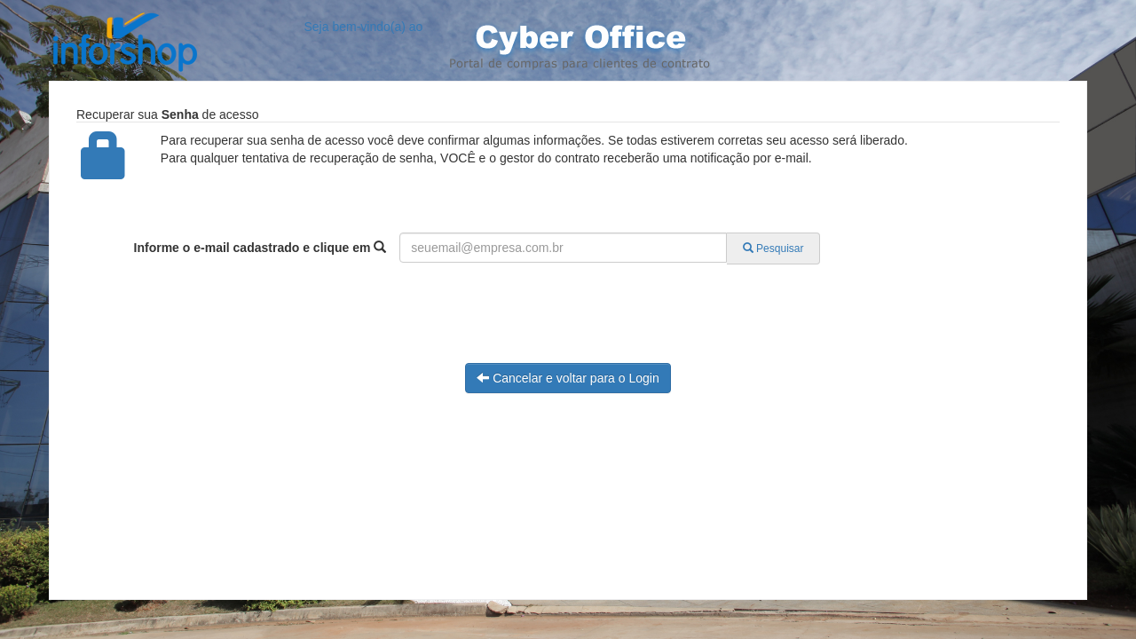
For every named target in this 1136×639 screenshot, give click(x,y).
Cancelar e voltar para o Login (568, 378)
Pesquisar (773, 248)
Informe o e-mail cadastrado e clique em (260, 248)
